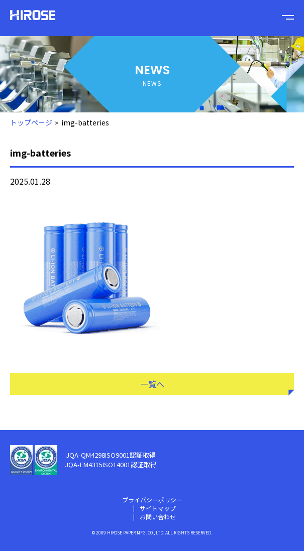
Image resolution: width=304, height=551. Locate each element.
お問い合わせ (158, 516)
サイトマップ (158, 508)
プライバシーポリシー (152, 499)
